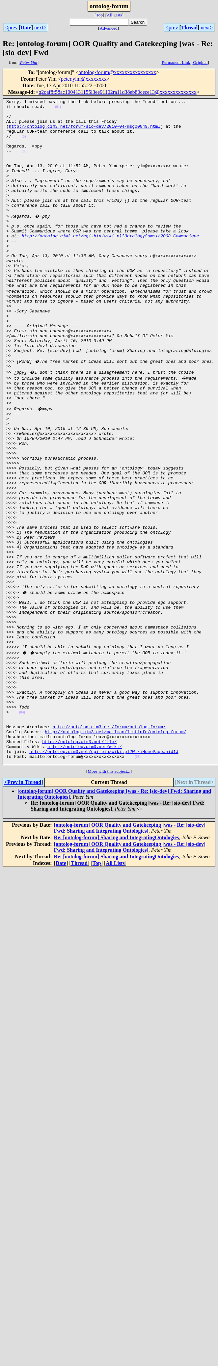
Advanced (109, 28)
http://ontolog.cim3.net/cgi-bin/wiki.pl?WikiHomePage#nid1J (103, 873)
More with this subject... (109, 894)
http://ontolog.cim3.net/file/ (79, 861)
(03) (25, 162)
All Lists (114, 15)
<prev (11, 27)
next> (40, 27)
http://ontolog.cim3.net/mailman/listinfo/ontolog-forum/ (115, 849)
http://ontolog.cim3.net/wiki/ (84, 867)
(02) (25, 144)
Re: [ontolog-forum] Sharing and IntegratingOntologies (116, 961)
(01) (58, 109)
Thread (189, 27)
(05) (138, 879)
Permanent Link (176, 62)
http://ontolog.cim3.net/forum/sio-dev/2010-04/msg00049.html (84, 132)
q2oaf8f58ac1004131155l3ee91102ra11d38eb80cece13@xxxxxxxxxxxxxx (118, 92)
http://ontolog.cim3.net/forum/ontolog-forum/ (108, 843)
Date (26, 27)
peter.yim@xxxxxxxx (84, 79)
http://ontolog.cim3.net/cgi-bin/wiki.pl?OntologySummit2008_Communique (110, 262)
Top (99, 15)
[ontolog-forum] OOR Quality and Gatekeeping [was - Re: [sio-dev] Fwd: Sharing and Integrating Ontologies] (129, 951)
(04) (22, 826)
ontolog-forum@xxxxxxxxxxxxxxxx (117, 72)
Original (200, 62)
